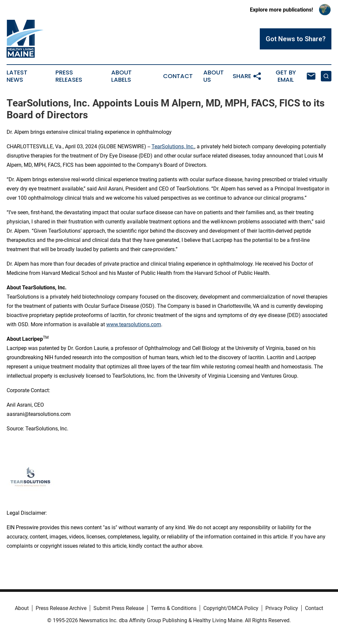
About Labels (121, 76)
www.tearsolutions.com (133, 324)
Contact (178, 76)
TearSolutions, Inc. (173, 146)
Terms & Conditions (173, 608)
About (22, 608)
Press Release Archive (61, 608)
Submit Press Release (118, 608)
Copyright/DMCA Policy (230, 608)
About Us (213, 76)
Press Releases (68, 76)
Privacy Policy (281, 608)
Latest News (17, 76)
